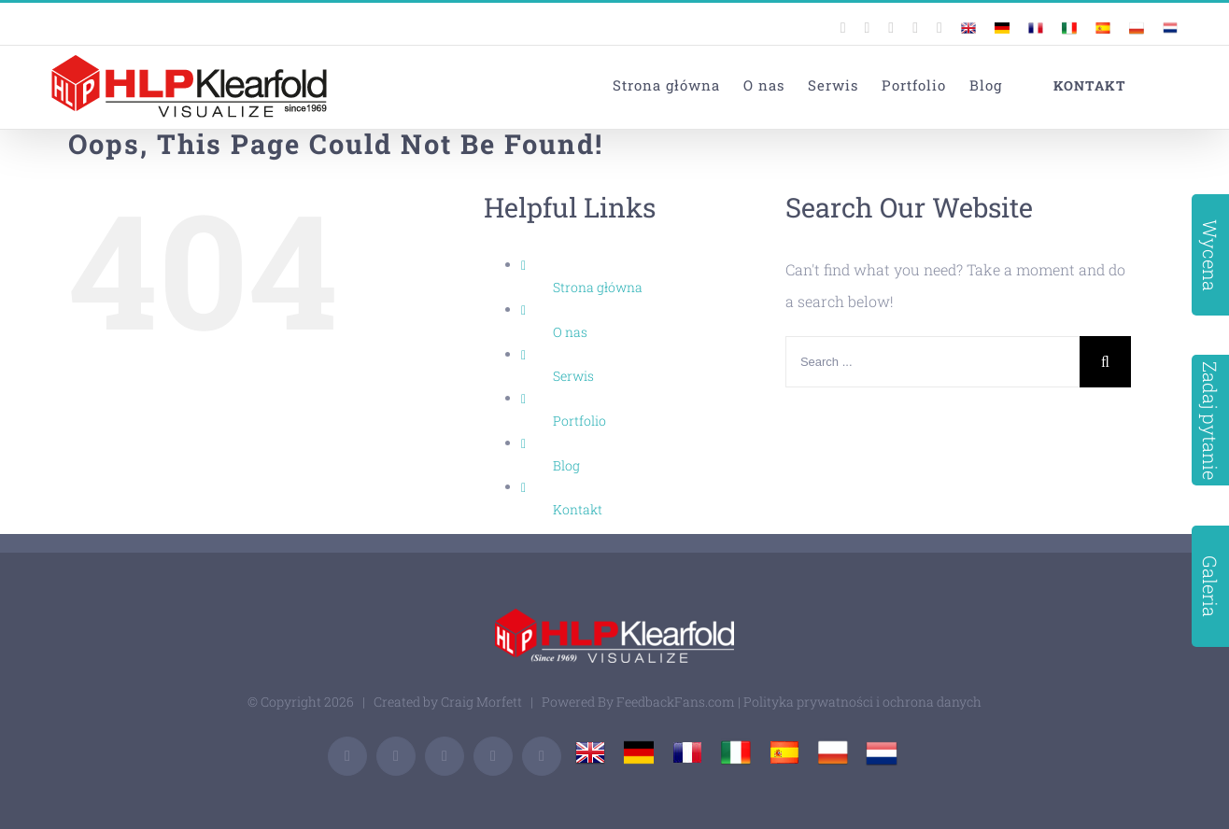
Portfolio (579, 420)
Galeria (1210, 586)
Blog (566, 465)
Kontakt (577, 509)
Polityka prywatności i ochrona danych (862, 701)
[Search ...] (932, 361)
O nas (570, 332)
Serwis (573, 376)
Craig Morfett (481, 701)
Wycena (1210, 254)
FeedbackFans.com (675, 701)
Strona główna (598, 287)
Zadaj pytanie (1210, 420)
